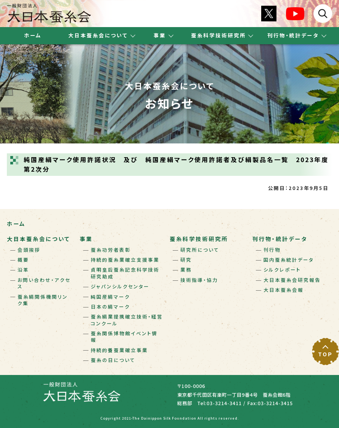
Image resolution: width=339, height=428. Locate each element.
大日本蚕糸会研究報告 (292, 280)
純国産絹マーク (110, 296)
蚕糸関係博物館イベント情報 (124, 336)
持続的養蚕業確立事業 (119, 350)
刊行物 (272, 249)
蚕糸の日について (113, 360)
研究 (186, 259)
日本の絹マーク (110, 306)
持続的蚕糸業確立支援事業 (125, 259)
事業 (86, 239)
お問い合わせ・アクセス (44, 283)
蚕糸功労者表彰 (111, 249)
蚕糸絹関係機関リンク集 (43, 300)
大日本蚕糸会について (38, 239)
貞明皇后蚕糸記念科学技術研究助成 (125, 273)
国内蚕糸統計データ (288, 259)
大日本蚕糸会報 (283, 289)
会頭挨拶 (29, 249)
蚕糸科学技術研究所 (199, 239)
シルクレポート (282, 269)
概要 (23, 259)
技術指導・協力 (199, 280)
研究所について (199, 249)
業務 (186, 269)
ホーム (33, 35)
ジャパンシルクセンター (120, 286)
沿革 (23, 269)
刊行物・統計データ (279, 239)
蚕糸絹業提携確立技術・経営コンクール (127, 320)
